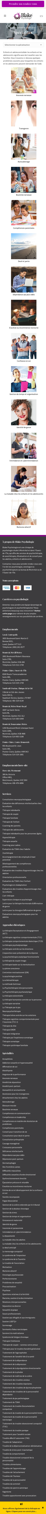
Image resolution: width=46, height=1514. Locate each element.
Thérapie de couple (10, 814)
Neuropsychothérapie (11, 1011)
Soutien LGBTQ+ (9, 1321)
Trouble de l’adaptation (12, 1442)
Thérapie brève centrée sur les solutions (19, 1015)
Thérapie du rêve (9, 1026)
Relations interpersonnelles (14, 1302)
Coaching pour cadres (11, 845)
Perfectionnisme (9, 1278)
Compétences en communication (16, 1113)
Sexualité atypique (10, 1310)
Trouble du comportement (13, 1453)
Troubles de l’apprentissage (14, 1468)
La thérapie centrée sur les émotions (17, 949)
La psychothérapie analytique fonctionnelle (20, 957)
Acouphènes (7, 1059)
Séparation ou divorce (11, 1306)
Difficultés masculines (11, 1170)
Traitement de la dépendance (14, 1360)
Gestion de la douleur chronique (15, 1208)
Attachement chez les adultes (15, 1097)
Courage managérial (11, 1143)
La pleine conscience (11, 968)
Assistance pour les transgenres (15, 1094)
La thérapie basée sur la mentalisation (18, 964)
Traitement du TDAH (11, 1402)
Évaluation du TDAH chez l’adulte (16, 849)
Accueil (13, 27)
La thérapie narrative (11, 1003)
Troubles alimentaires (11, 1464)
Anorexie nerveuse (10, 1078)
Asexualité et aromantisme (13, 1090)
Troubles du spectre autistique (15, 1488)
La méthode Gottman (11, 984)
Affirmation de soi (9, 1066)
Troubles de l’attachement (13, 1472)
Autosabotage (8, 1101)
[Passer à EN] (41, 16)
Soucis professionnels (11, 1313)
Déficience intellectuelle (12, 1151)
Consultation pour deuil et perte (16, 1135)
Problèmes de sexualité (12, 1282)
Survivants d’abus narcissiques (14, 1329)
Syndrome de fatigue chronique (15, 1337)
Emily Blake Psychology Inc (19, 1506)
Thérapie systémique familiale (15, 1045)
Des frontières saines (11, 1167)
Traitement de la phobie (12, 1372)
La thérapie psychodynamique (14, 945)
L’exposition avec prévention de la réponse (20, 953)
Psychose (6, 1290)
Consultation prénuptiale (13, 1139)
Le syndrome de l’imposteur (14, 1255)
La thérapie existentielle (12, 995)
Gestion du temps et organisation (16, 1216)
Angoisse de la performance (14, 1074)
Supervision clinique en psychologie (17, 899)
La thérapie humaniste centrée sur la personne (22, 999)
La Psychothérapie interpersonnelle (17, 988)
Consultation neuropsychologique (16, 799)
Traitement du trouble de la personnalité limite (22, 1413)
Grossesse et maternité (12, 1220)
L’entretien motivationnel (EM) (15, 972)
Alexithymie (7, 1070)
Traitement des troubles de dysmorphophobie (21, 1387)
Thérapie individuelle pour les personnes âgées (22, 833)
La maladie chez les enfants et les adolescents (21, 1243)
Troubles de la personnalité (14, 1480)
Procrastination (9, 1286)
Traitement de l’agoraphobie (14, 1352)
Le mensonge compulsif (12, 1251)
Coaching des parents (11, 825)
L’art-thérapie (8, 895)
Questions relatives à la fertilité (15, 1294)
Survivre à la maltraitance (13, 1333)
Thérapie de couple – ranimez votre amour (20, 1345)
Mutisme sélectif (9, 1271)
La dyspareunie (8, 1236)
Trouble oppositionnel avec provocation (19, 1495)
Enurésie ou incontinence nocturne (17, 1186)
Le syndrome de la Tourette (13, 1259)
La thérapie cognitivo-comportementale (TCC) (22, 937)
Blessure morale (9, 1105)
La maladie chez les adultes (13, 1239)
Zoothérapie (7, 853)
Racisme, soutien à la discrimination (17, 1298)
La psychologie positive (12, 976)
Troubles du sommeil (11, 1484)
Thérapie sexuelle (9, 841)
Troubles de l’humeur (11, 1476)
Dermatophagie (9, 1163)
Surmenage (7, 1325)
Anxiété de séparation (11, 1082)
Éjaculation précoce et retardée (15, 1182)
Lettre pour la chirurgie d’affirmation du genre (21, 910)
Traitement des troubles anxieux (16, 1380)
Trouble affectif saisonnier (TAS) (15, 1438)
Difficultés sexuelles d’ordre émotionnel (19, 1174)
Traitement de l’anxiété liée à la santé (18, 1356)
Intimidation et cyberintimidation (16, 1232)
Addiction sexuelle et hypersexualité (17, 1062)
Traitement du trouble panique (15, 1430)
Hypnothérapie (8, 837)
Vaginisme (6, 1491)
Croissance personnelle (12, 1147)
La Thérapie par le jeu (11, 1007)
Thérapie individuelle (11, 810)
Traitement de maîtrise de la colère (17, 1376)
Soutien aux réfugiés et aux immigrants (18, 1317)
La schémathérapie (10, 980)
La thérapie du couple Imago (14, 960)
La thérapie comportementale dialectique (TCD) (22, 941)
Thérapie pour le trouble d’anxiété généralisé (21, 1349)
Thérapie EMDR (8, 1029)
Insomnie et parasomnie (12, 1228)
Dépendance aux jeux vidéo (13, 1155)
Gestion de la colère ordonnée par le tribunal (21, 1205)
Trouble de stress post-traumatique (17, 1450)
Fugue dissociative (10, 1201)
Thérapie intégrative (11, 1033)
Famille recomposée (11, 1197)
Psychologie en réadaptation (14, 885)
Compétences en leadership (14, 1117)
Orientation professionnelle (14, 877)
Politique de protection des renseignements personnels (23, 1510)
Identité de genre (9, 1224)
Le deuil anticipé (9, 1247)
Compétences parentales (13, 1128)
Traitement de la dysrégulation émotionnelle (21, 1368)
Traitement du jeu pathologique (15, 1398)
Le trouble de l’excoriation (13, 1263)
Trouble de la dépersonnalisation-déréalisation (22, 1446)
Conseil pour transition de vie (14, 1132)
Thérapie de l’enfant (11, 822)
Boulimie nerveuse (10, 1109)
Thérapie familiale (10, 818)
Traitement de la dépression (14, 1364)
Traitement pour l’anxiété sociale (16, 1434)
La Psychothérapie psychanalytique (17, 992)
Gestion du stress (9, 1212)
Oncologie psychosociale (12, 1275)
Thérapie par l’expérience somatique (17, 1037)
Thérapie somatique (10, 1041)
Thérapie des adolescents (13, 829)
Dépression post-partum (12, 1159)
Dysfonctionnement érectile (14, 1178)
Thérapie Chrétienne (11, 1341)
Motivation (7, 1267)
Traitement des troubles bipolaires (17, 1383)
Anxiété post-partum (11, 1086)
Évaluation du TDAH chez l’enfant (16, 881)
